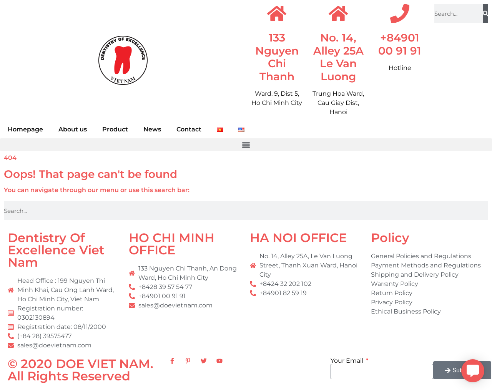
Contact (188, 129)
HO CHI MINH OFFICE (171, 243)
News (152, 129)
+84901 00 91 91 (399, 44)
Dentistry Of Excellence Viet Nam (56, 250)
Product (115, 129)
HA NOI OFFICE (298, 237)
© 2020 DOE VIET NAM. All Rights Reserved (80, 369)
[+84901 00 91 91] (399, 13)
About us (72, 129)
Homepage (25, 129)
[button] (246, 144)
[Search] (485, 13)
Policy (390, 237)
